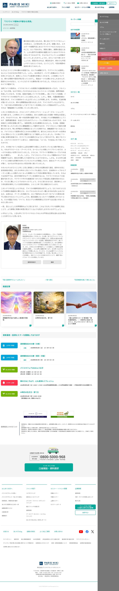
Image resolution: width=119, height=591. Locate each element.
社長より (73, 132)
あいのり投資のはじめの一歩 (10, 504)
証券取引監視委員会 (85, 543)
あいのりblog (15, 12)
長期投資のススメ (7, 508)
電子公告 (77, 501)
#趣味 (77, 160)
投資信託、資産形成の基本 (9, 501)
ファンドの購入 (105, 63)
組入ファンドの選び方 (32, 506)
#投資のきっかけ (75, 155)
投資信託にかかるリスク (42, 543)
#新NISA (92, 155)
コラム (16, 25)
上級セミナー (54, 501)
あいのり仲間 (74, 103)
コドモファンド (30, 493)
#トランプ (73, 150)
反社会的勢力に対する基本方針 (51, 539)
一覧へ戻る (49, 280)
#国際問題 (12, 28)
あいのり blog (99, 7)
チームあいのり (75, 120)
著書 (52, 262)
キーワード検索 (76, 19)
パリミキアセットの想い (9, 493)
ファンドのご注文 (85, 507)
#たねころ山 (85, 148)
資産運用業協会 (73, 543)
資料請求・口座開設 (106, 68)
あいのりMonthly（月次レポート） (36, 520)
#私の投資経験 (87, 158)
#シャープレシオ (75, 148)
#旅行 (72, 158)
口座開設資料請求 (98, 3)
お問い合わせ (83, 3)
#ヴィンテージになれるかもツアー (80, 146)
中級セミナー (54, 497)
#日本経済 (78, 158)
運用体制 (29, 510)
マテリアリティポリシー (83, 539)
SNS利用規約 (36, 539)
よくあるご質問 (70, 3)
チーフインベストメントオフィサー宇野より (84, 114)
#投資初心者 (85, 155)
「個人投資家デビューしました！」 (14, 280)
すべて (72, 97)
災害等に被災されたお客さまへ (11, 547)
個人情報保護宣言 (26, 539)
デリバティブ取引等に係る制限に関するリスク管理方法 (18, 543)
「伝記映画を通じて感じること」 (84, 280)
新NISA (73, 126)
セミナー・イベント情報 (82, 7)
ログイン (112, 3)
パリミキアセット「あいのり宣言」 (12, 497)
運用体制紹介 (32, 262)
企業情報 (111, 7)
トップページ (6, 12)
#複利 (72, 160)
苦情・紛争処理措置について (59, 543)
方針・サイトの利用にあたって (84, 497)
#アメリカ (6, 28)
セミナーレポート (56, 504)
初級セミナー (54, 493)
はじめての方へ (52, 7)
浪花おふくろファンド (32, 497)
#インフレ (80, 143)
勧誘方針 (16, 539)
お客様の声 (5, 512)
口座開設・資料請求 (49, 467)
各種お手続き (56, 3)
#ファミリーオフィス (84, 150)
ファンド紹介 (66, 7)
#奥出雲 (80, 153)
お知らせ (6, 531)
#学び (85, 153)
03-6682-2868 (46, 572)
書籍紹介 (4, 516)
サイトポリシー (7, 539)
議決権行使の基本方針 (68, 539)
